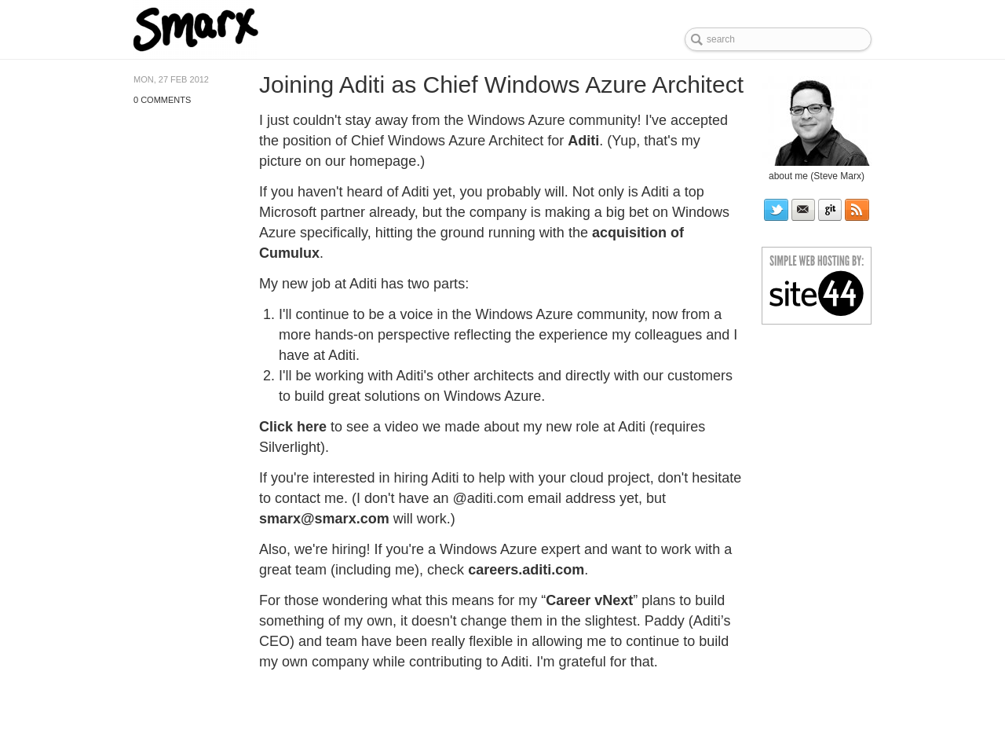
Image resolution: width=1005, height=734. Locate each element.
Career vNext (589, 600)
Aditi (583, 141)
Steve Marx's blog (245, 29)
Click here (293, 427)
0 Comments (162, 100)
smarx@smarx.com (324, 519)
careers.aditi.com (526, 570)
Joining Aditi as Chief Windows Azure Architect (501, 84)
